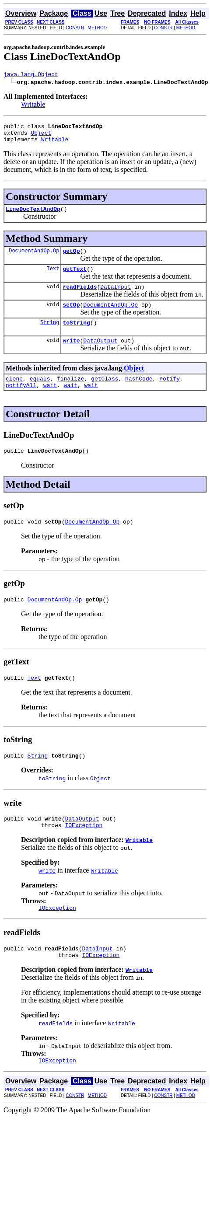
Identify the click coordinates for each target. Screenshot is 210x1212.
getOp (71, 258)
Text (53, 277)
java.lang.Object (31, 75)
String (49, 335)
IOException (83, 851)
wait (50, 402)
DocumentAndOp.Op (34, 258)
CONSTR (75, 27)
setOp (71, 316)
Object (41, 136)
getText (75, 278)
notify (169, 394)
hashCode (138, 394)
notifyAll (21, 402)
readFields (80, 297)
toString (76, 335)
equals (40, 394)
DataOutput (100, 355)
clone (14, 394)
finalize (70, 394)
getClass (104, 394)
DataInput (115, 297)
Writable (33, 105)
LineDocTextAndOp (33, 215)
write (71, 355)
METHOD (97, 27)
